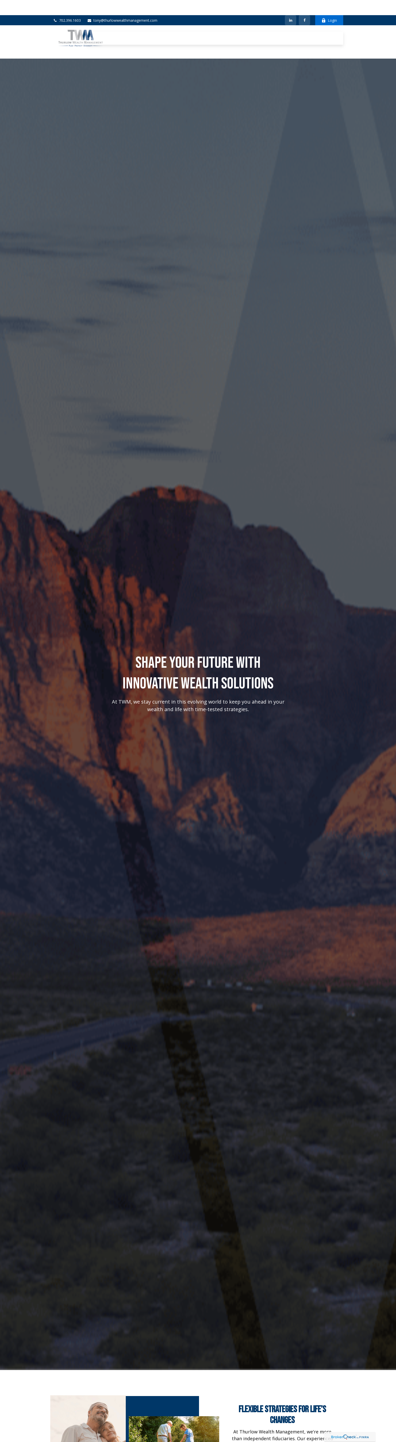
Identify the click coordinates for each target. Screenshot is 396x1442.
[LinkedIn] (290, 5)
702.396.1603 (67, 5)
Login (329, 5)
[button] (97, 19)
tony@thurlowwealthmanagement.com (122, 5)
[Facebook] (304, 5)
